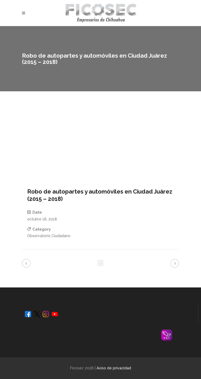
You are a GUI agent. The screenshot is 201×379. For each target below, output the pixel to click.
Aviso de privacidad (114, 368)
